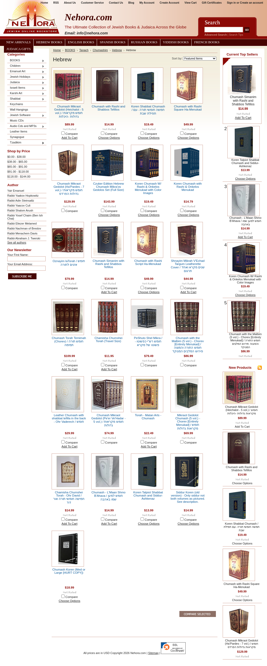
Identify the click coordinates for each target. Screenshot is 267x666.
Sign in (231, 2)
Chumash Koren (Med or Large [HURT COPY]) (68, 571)
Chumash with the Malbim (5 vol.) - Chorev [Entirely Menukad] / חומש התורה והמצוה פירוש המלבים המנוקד (188, 344)
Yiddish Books (176, 42)
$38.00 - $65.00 (17, 161)
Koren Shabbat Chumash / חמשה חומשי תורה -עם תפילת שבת (148, 110)
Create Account (169, 2)
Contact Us (116, 2)
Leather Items (18, 131)
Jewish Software (25, 115)
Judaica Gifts (19, 49)
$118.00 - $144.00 (18, 176)
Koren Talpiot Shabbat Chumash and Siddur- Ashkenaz (148, 495)
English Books (81, 42)
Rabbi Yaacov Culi (18, 205)
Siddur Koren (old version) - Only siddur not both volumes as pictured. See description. (188, 497)
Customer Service (92, 2)
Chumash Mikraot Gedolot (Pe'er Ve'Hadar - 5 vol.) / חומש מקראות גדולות (108, 420)
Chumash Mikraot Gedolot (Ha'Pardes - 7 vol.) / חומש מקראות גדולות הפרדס (68, 188)
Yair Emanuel (15, 190)
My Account (147, 2)
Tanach (83, 50)
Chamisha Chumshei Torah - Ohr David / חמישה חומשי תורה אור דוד (69, 497)
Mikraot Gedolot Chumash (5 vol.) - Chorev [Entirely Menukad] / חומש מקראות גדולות (187, 422)
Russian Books (144, 42)
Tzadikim (25, 143)
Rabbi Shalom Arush (20, 210)
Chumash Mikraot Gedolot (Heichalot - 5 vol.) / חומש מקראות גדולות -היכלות (68, 111)
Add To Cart (69, 137)
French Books (207, 42)
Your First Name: (17, 254)
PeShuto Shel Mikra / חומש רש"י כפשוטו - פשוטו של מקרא (148, 341)
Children (25, 66)
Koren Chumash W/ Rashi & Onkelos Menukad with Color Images (148, 188)
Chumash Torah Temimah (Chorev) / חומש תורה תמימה (69, 341)
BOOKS (25, 61)
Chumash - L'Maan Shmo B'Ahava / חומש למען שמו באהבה (109, 496)
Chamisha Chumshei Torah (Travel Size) (108, 339)
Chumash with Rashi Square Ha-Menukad (188, 108)
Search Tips (236, 34)
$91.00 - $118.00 (18, 171)
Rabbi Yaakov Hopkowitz (23, 195)
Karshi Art (25, 93)
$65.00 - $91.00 (17, 166)
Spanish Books (112, 42)
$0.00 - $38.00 (16, 156)
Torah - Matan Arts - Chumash (148, 417)
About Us (70, 2)
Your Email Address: (20, 264)
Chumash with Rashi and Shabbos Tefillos (108, 108)
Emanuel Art (25, 72)
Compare (71, 133)
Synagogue (17, 136)
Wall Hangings (19, 109)
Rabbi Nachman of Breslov (24, 228)
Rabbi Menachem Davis (22, 233)
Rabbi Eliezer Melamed (22, 223)
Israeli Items (25, 88)
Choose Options (109, 137)
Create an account (251, 2)
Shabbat (25, 99)
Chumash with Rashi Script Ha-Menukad (148, 262)
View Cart (191, 2)
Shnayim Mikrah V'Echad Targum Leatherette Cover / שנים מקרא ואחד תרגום (188, 266)
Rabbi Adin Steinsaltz (20, 200)
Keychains (16, 104)
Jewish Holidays (25, 77)
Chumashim (100, 50)
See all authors (16, 242)
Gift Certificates (212, 2)
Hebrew (117, 50)
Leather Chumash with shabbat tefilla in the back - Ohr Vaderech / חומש (69, 418)
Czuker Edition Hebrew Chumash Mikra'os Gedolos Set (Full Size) (108, 186)
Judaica (25, 82)
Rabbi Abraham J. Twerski (23, 238)
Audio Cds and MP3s (25, 126)
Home (57, 50)
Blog (131, 2)
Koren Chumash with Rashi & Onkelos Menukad (188, 186)
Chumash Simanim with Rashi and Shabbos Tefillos (108, 264)
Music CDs (17, 120)
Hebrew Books (49, 42)
